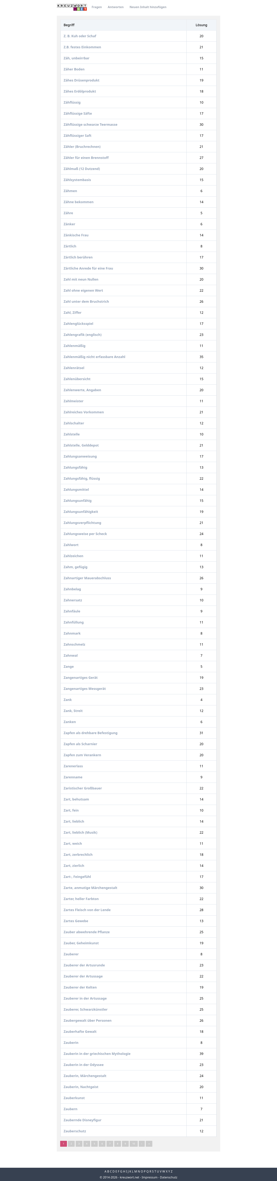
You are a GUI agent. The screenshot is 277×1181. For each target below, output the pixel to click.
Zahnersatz (73, 600)
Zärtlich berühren (79, 257)
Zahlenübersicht (77, 379)
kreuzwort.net (129, 1177)
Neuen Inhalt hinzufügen (147, 7)
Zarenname (73, 777)
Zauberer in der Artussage (86, 998)
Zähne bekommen (79, 202)
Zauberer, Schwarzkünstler (86, 1009)
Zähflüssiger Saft (78, 135)
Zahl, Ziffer (73, 312)
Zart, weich (73, 843)
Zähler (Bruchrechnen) (82, 146)
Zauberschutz (75, 1131)
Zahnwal (71, 655)
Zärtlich (70, 246)
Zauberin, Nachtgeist (81, 1087)
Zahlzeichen (74, 556)
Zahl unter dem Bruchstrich (87, 301)
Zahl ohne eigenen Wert (84, 290)
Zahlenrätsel (74, 368)
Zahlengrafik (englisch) (83, 334)
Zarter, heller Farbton (82, 899)
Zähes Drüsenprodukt (82, 80)
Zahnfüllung (74, 622)
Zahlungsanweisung (81, 456)
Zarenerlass (74, 766)
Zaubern (71, 1109)
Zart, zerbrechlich (79, 854)
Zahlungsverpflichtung (83, 522)
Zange (69, 666)
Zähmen (71, 191)
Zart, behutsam (77, 799)
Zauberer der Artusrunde (85, 965)
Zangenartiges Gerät (81, 677)
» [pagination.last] (149, 1143)
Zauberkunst (75, 1098)
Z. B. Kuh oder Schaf (80, 36)
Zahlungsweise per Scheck (86, 534)
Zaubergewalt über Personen (88, 1020)
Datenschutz (168, 1177)
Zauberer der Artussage (84, 976)
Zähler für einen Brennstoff (87, 157)
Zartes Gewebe (76, 921)
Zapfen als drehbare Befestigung (91, 733)
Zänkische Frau (76, 235)
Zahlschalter (74, 423)
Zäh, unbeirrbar (77, 58)
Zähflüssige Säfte (78, 113)
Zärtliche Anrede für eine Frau (89, 268)
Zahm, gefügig (76, 567)
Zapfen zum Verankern (83, 755)
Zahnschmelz (75, 644)
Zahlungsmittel (77, 489)
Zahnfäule (72, 611)
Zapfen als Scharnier (81, 744)
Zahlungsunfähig (78, 500)
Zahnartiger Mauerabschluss (88, 578)
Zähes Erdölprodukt (80, 91)
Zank (68, 699)
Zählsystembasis (78, 180)
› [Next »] (141, 1143)
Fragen (97, 7)
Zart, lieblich (74, 821)
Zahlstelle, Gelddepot (82, 445)
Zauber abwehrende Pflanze (87, 932)
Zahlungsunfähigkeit (81, 511)
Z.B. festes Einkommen (83, 47)
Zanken (70, 722)
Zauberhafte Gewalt (80, 1031)
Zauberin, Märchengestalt (85, 1076)
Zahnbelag (73, 589)
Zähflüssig (73, 102)
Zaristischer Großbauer (83, 788)
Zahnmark (73, 633)
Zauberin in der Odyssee (84, 1064)
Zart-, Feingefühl (78, 876)
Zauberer (71, 954)
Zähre (69, 213)
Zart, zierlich (74, 865)
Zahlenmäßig (75, 345)
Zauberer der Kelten (81, 987)
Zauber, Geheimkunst (82, 943)
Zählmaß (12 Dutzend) (82, 168)
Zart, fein (71, 810)
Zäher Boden (74, 69)
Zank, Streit (74, 710)
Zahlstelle (72, 434)
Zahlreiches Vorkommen (84, 412)
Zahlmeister (74, 401)
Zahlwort (71, 545)
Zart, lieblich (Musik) (81, 832)
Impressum (149, 1177)
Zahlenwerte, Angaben (83, 390)
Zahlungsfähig (76, 467)
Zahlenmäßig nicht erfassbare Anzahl (95, 357)
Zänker (70, 224)
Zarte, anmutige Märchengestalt (91, 887)
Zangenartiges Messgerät (85, 688)
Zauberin (71, 1042)
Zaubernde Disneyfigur (83, 1120)
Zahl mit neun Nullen (81, 279)
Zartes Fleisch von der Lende (88, 910)
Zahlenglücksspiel (79, 323)
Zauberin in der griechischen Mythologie (97, 1053)
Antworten (116, 7)
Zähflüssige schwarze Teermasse (91, 124)
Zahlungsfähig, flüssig (82, 478)
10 (133, 1143)
